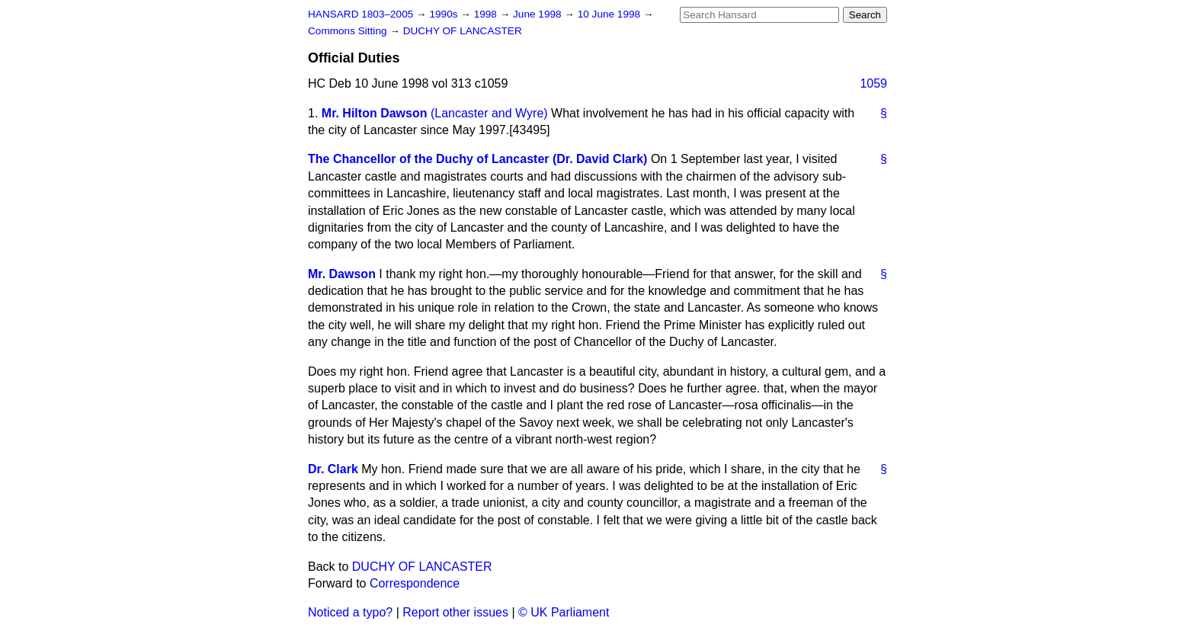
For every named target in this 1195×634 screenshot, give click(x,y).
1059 (873, 83)
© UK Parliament (563, 612)
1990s (444, 14)
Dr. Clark (333, 469)
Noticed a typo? (350, 612)
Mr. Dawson (342, 273)
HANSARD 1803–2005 (360, 14)
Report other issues (455, 612)
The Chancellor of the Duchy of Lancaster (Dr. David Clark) (477, 158)
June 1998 (538, 14)
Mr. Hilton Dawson (375, 113)
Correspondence (415, 583)
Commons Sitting (348, 31)
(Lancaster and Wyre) (489, 113)
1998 (487, 14)
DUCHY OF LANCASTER (462, 31)
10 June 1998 (610, 14)
